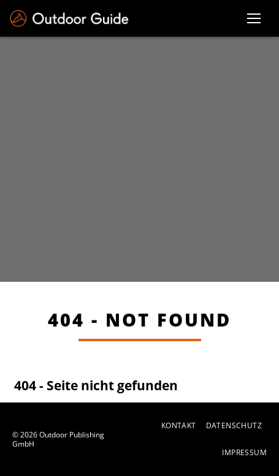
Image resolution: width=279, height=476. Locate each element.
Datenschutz (234, 425)
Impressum (244, 452)
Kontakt (178, 425)
